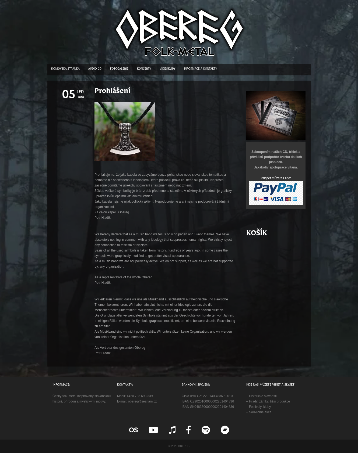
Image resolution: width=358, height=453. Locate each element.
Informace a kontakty (200, 69)
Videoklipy (167, 69)
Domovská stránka (65, 69)
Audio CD (94, 69)
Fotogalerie (119, 69)
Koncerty (144, 69)
